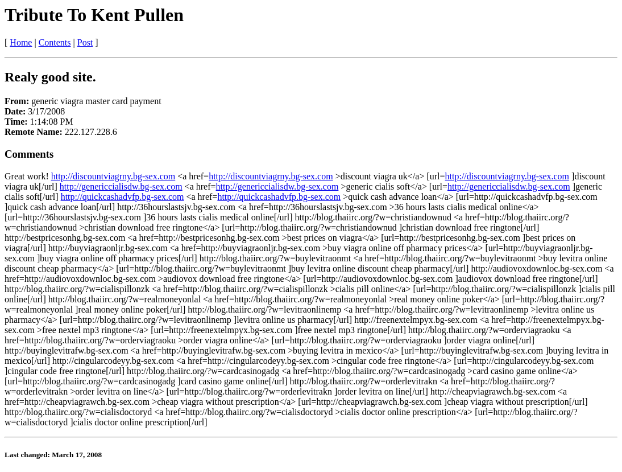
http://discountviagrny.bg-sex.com (113, 176)
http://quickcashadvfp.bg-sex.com (122, 197)
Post (85, 42)
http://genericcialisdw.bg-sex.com (121, 186)
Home (21, 42)
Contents (55, 42)
